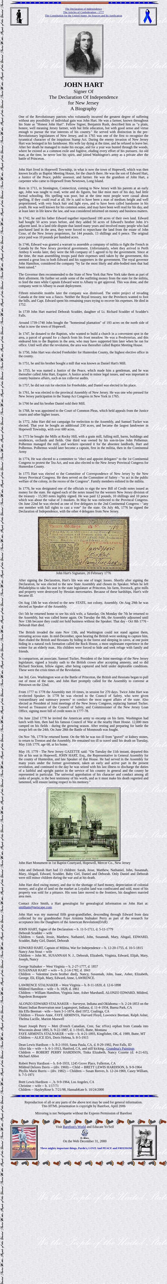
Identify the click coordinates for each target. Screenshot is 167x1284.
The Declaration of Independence (83, 8)
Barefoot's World (74, 1127)
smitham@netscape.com (35, 907)
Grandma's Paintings (120, 1048)
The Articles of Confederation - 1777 (83, 12)
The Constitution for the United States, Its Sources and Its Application (83, 15)
